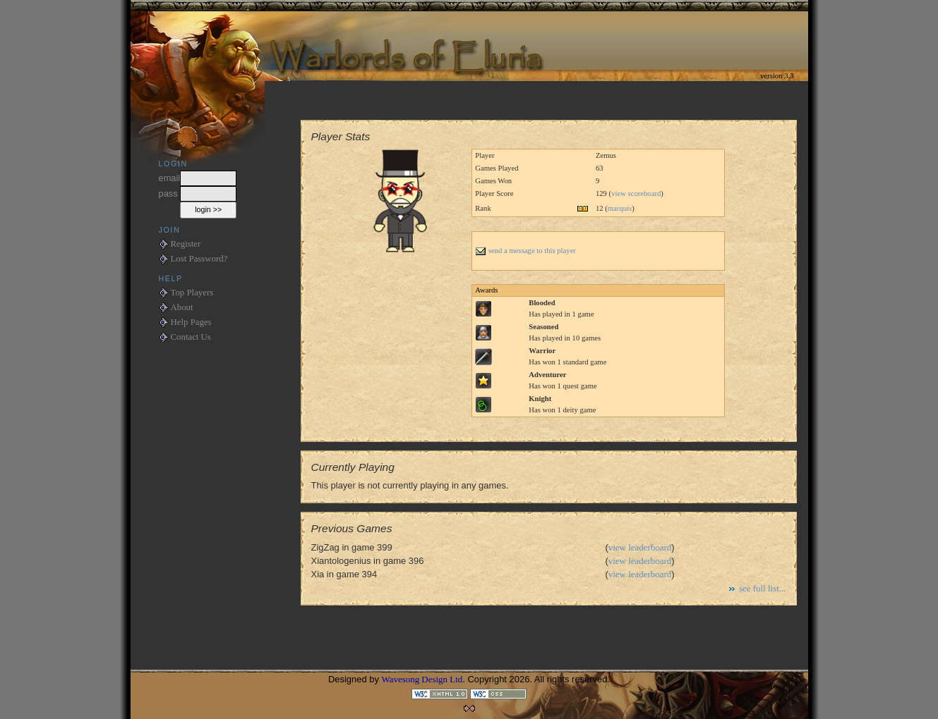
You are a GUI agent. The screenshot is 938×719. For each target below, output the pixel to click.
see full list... (762, 588)
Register (186, 244)
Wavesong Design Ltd (422, 679)
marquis (620, 208)
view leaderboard (640, 547)
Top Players (192, 292)
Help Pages (191, 322)
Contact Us (191, 337)
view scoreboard (636, 193)
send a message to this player (525, 250)
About (182, 307)
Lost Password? (199, 259)
